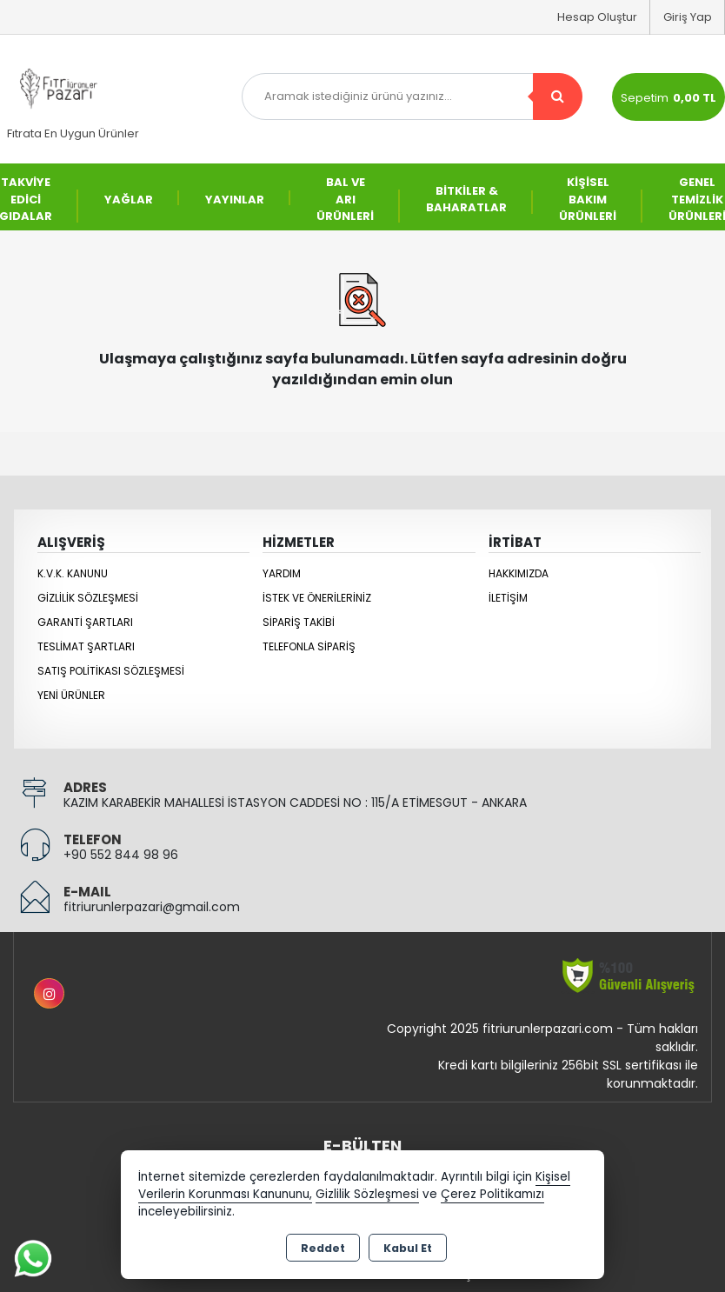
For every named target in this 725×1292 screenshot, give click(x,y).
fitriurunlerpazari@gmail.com (151, 907)
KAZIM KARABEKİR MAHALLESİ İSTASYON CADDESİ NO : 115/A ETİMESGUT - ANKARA (295, 802)
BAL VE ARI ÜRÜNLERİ (345, 199)
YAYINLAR (234, 199)
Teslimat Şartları (86, 646)
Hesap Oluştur (597, 17)
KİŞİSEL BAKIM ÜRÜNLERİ (587, 199)
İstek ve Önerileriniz (317, 597)
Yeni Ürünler (71, 695)
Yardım (282, 573)
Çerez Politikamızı (492, 1194)
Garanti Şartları (85, 622)
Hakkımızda (519, 573)
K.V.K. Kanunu (72, 573)
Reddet (323, 1248)
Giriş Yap (687, 17)
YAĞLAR (128, 199)
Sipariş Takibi (299, 622)
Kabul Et (407, 1248)
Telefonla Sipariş (309, 646)
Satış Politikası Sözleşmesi (110, 670)
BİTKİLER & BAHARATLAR (466, 199)
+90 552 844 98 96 (120, 854)
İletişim (508, 597)
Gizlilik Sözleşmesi (87, 597)
